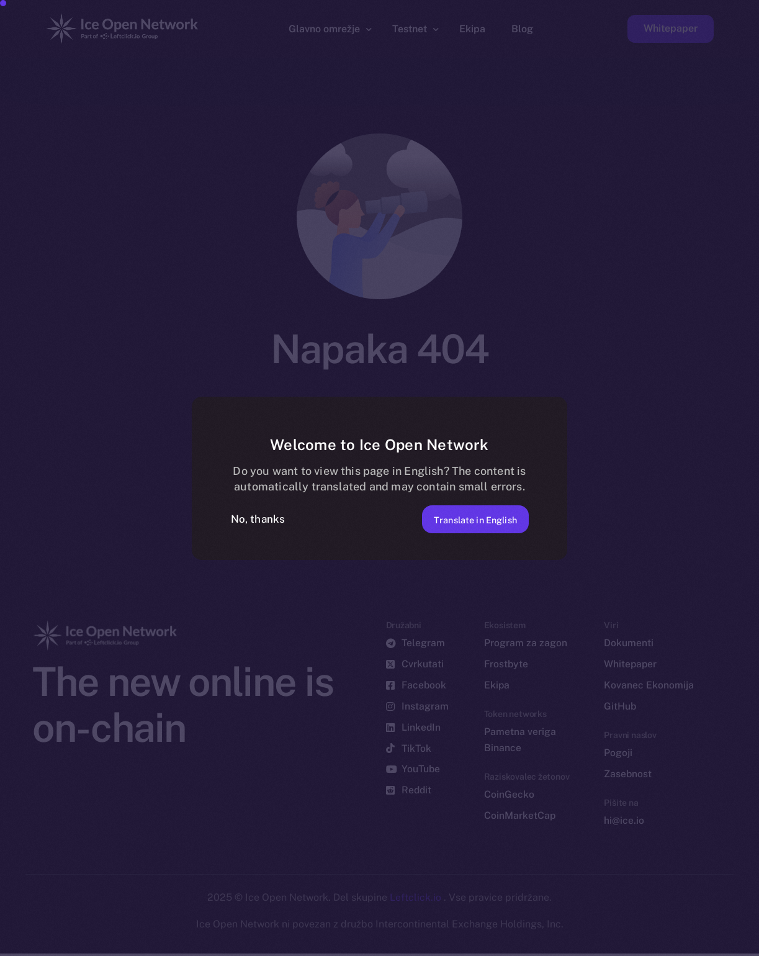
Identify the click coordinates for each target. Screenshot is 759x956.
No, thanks (258, 519)
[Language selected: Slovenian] (442, 944)
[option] (157, 945)
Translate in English (464, 518)
